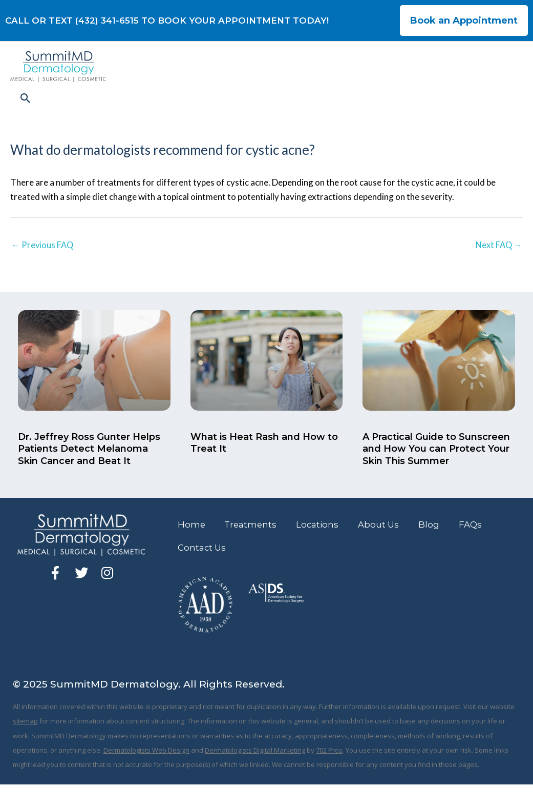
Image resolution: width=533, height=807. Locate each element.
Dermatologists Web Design (146, 772)
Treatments (254, 546)
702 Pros (329, 772)
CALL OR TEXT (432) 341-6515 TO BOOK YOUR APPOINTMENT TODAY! (167, 20)
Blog (437, 546)
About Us (385, 546)
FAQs (479, 546)
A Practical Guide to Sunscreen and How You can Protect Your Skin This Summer (436, 470)
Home (192, 546)
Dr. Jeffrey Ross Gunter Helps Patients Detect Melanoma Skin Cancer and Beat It (89, 470)
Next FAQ (498, 265)
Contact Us (202, 570)
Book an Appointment (464, 20)
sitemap (25, 744)
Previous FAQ (43, 265)
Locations (322, 546)
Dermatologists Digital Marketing (255, 772)
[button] (508, 110)
